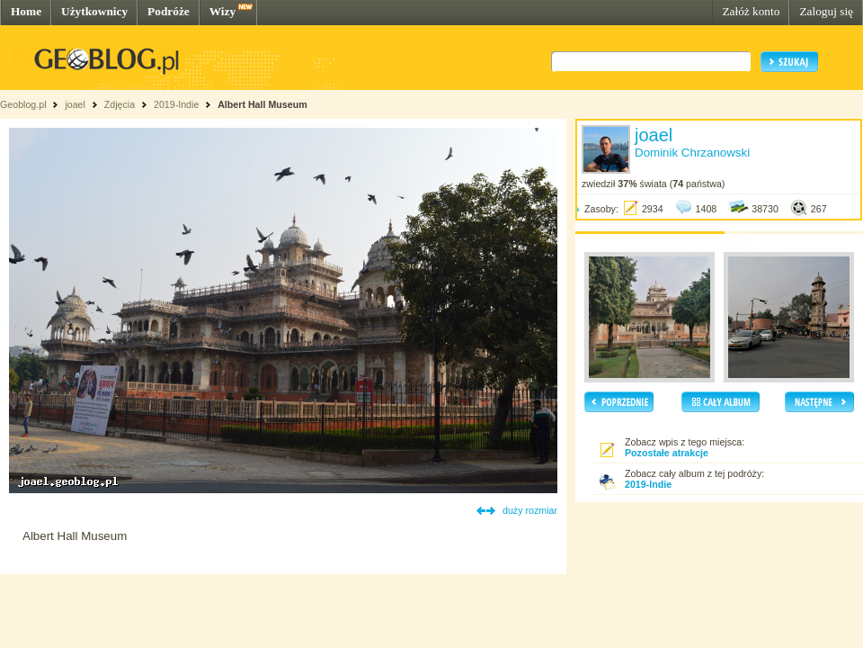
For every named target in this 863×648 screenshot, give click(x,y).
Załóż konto (750, 11)
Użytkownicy (94, 11)
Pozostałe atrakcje (666, 452)
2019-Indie (176, 104)
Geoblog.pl (23, 104)
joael (75, 104)
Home (26, 11)
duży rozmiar (530, 510)
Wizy (222, 11)
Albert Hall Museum (262, 104)
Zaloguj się (826, 11)
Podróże (168, 11)
